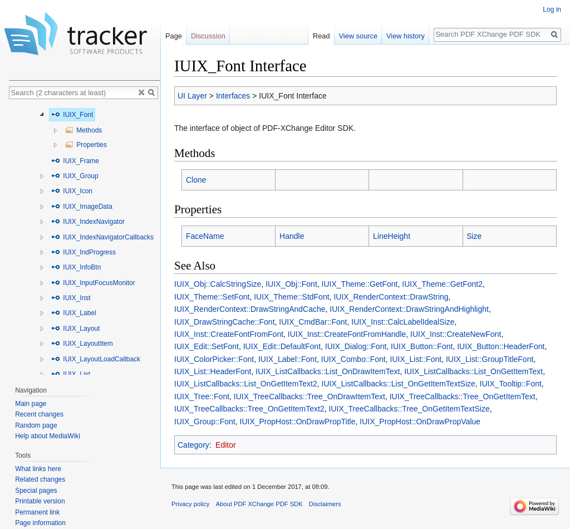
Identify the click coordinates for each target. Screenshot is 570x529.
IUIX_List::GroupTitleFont (489, 359)
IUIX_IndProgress (83, 252)
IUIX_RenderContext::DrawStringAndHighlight (409, 309)
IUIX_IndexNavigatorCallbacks (102, 237)
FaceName (205, 236)
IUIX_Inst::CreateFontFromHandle (347, 334)
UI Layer (192, 95)
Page (173, 36)
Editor (225, 444)
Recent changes (39, 414)
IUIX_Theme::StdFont (291, 296)
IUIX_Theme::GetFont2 (442, 284)
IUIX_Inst (71, 298)
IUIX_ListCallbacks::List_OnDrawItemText (327, 371)
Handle (291, 236)
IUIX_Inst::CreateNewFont (455, 334)
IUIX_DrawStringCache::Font (224, 321)
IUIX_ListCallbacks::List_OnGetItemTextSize (398, 383)
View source (358, 36)
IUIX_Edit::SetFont (206, 346)
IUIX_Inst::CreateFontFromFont (228, 334)
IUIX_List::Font (416, 359)
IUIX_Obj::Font (291, 284)
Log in (552, 9)
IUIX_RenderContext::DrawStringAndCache (250, 309)
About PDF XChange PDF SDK (259, 504)
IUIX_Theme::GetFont (360, 284)
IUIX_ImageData (81, 206)
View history (405, 36)
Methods (83, 130)
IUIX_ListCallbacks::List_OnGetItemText (473, 371)
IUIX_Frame (75, 161)
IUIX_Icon (71, 191)
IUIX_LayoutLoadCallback (95, 359)
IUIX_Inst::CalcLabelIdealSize (402, 321)
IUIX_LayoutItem (82, 343)
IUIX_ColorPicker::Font (214, 359)
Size (473, 236)
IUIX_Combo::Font (353, 359)
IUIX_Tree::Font (201, 396)
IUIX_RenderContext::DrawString (390, 296)
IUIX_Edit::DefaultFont (282, 346)
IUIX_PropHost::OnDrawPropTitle (298, 421)
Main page (30, 404)
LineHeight (391, 236)
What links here (38, 469)
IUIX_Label (73, 313)
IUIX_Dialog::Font (356, 346)
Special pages (36, 490)
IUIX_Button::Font (422, 346)
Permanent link (37, 512)
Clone (196, 179)
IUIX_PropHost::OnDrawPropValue (420, 421)
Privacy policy (190, 504)
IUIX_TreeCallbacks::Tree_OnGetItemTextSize (409, 408)
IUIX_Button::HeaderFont (500, 346)
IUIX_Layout (75, 328)
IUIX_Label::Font (287, 359)
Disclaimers (325, 504)
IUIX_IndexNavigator (88, 221)
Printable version (40, 501)
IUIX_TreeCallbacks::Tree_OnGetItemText (462, 396)
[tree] (84, 240)
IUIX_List (70, 374)
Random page (36, 425)
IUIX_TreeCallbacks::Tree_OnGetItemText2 (249, 408)
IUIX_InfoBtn (76, 267)
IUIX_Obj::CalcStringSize (217, 284)
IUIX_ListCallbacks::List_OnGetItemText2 (245, 383)
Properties (86, 144)
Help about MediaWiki (47, 436)
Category (193, 444)
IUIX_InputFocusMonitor (93, 283)
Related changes (40, 479)
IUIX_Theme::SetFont (211, 296)
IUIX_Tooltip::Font (511, 383)
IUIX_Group (75, 176)
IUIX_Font (72, 114)
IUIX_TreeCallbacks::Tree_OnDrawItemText (309, 396)
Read (321, 36)
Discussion (208, 36)
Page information (40, 523)
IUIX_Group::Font (204, 421)
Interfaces (233, 95)
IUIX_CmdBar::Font (313, 321)
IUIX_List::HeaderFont (213, 371)
